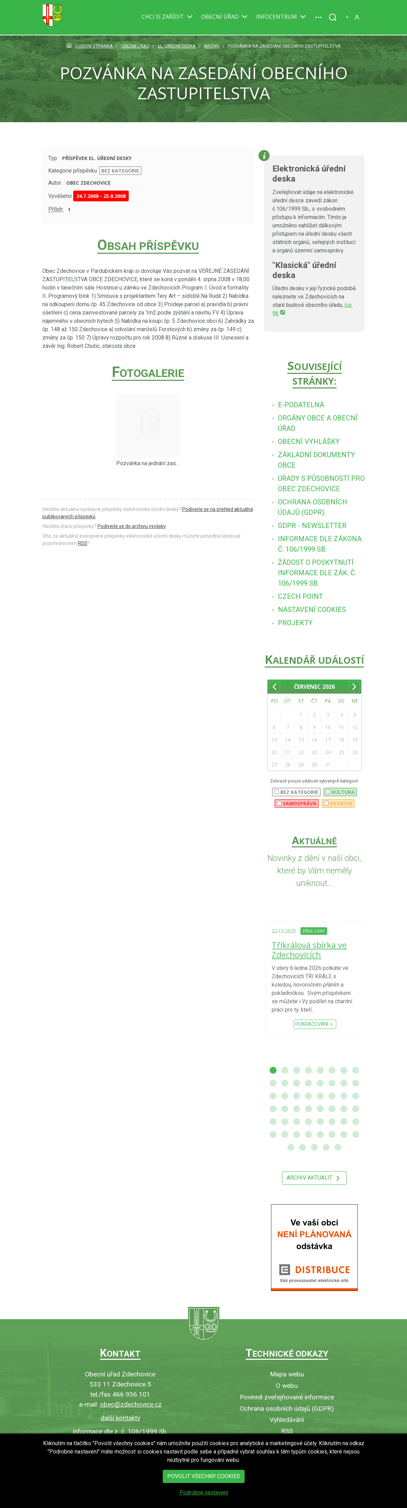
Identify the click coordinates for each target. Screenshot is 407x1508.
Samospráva (296, 803)
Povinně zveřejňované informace (287, 1397)
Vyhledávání (287, 1420)
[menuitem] (301, 405)
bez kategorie (120, 170)
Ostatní (338, 803)
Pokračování (314, 1024)
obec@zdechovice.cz (131, 1404)
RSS (82, 543)
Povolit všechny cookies (203, 1483)
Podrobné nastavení (203, 1500)
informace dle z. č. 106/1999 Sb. (120, 1431)
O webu (287, 1386)
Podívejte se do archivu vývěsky (131, 526)
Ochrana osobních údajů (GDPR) (287, 1409)
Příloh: (55, 209)
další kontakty (120, 1418)
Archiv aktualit (314, 1178)
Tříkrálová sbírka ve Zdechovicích (309, 950)
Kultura (340, 792)
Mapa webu (287, 1374)
